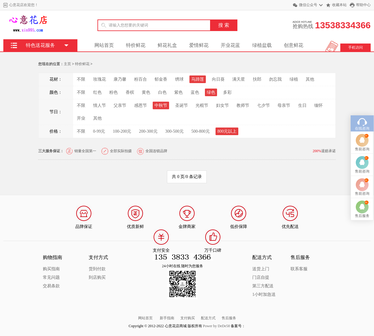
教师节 (242, 105)
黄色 (146, 92)
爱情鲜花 (199, 45)
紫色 (178, 92)
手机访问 (355, 47)
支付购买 (187, 318)
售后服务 (229, 318)
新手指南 (167, 318)
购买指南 (51, 269)
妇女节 (222, 105)
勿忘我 (275, 79)
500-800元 (200, 131)
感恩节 (140, 105)
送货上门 (260, 269)
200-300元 (148, 131)
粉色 (113, 92)
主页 (67, 64)
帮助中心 (363, 5)
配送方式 (208, 318)
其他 (310, 79)
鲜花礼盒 (167, 45)
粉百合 (140, 79)
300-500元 (174, 131)
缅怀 (318, 105)
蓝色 (195, 92)
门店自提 (260, 277)
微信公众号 (308, 5)
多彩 (227, 92)
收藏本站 (339, 5)
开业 (81, 118)
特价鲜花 (135, 45)
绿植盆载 (262, 45)
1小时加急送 (264, 294)
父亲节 (120, 105)
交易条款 (51, 286)
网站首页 (104, 45)
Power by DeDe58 (216, 326)
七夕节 (263, 105)
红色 (97, 92)
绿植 (294, 79)
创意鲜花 (293, 45)
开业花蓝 (230, 45)
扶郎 (257, 79)
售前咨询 (362, 140)
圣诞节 (181, 105)
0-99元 (99, 131)
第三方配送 (263, 286)
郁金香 (161, 79)
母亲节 (283, 105)
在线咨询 (362, 119)
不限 (81, 79)
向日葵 (218, 79)
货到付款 (97, 269)
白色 (162, 92)
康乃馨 (120, 79)
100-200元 (122, 131)
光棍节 (201, 105)
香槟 (130, 92)
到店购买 (97, 277)
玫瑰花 (99, 79)
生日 (302, 105)
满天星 (238, 79)
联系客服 (299, 269)
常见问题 (51, 277)
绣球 (179, 79)
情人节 (99, 105)
